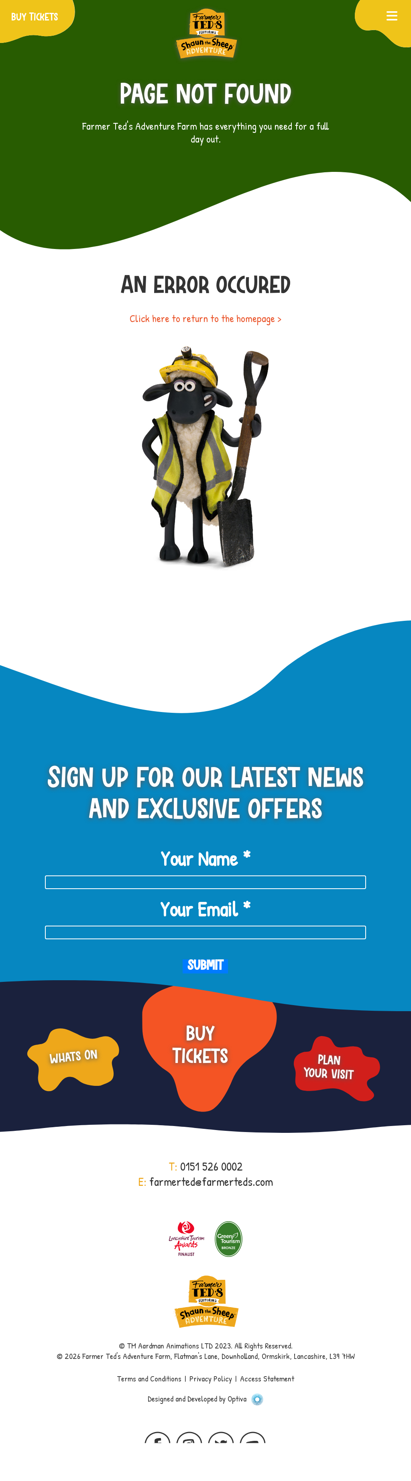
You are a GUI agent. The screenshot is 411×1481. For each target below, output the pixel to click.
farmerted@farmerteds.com (211, 1181)
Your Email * (205, 909)
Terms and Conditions (149, 1378)
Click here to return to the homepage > (205, 318)
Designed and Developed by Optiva (205, 1398)
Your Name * (205, 858)
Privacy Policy (210, 1378)
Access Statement (267, 1378)
